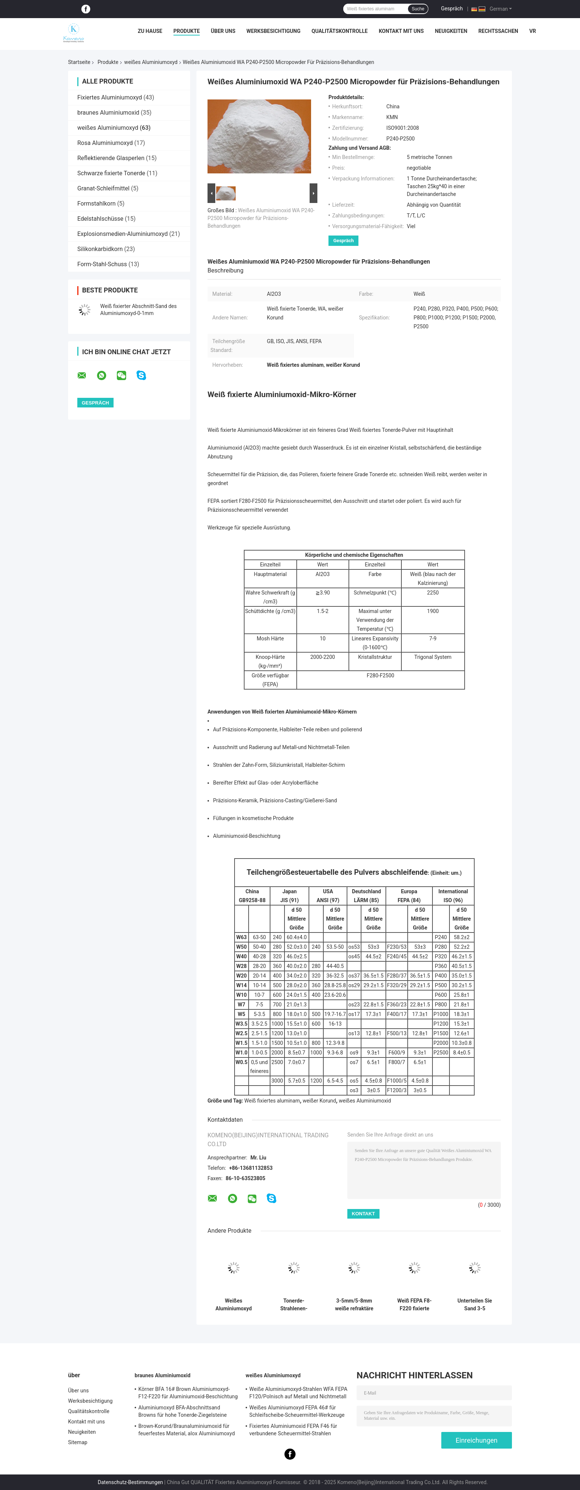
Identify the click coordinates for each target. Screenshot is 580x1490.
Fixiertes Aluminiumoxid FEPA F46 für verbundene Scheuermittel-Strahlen (293, 1429)
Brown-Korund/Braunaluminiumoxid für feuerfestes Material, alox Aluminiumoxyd (186, 1429)
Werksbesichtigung (273, 31)
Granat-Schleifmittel (103, 188)
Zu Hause (150, 31)
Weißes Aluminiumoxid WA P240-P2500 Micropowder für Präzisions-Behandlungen (261, 218)
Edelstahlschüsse (100, 218)
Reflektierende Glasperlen (111, 158)
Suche (418, 8)
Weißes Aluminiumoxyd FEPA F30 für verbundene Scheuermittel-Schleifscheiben (233, 1305)
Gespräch (452, 8)
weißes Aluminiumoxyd (151, 62)
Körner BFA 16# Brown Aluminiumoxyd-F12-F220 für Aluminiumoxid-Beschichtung (188, 1392)
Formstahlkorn (96, 203)
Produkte (186, 31)
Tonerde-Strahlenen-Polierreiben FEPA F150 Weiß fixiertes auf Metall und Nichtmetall (294, 1305)
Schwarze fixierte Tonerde (111, 173)
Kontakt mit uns (401, 31)
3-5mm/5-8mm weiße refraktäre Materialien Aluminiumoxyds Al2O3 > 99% (354, 1305)
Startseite (79, 62)
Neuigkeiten (451, 31)
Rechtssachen (498, 31)
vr (532, 31)
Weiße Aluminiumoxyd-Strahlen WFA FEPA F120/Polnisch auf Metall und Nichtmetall (298, 1392)
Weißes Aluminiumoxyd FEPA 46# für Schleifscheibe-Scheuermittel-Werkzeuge (296, 1411)
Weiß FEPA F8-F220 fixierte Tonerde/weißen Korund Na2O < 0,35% (414, 1305)
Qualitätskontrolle (339, 31)
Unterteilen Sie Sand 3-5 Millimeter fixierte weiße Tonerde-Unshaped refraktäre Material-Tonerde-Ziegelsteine (474, 1305)
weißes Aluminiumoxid (365, 1101)
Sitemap (77, 1442)
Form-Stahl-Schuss (102, 264)
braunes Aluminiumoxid (108, 112)
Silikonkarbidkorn (100, 249)
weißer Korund (319, 1101)
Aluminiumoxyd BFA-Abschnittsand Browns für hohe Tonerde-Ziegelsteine (182, 1411)
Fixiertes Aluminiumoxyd (109, 97)
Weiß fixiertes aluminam (272, 1101)
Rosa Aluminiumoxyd (105, 142)
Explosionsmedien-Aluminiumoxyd (122, 233)
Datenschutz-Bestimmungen (130, 1482)
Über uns (223, 31)
